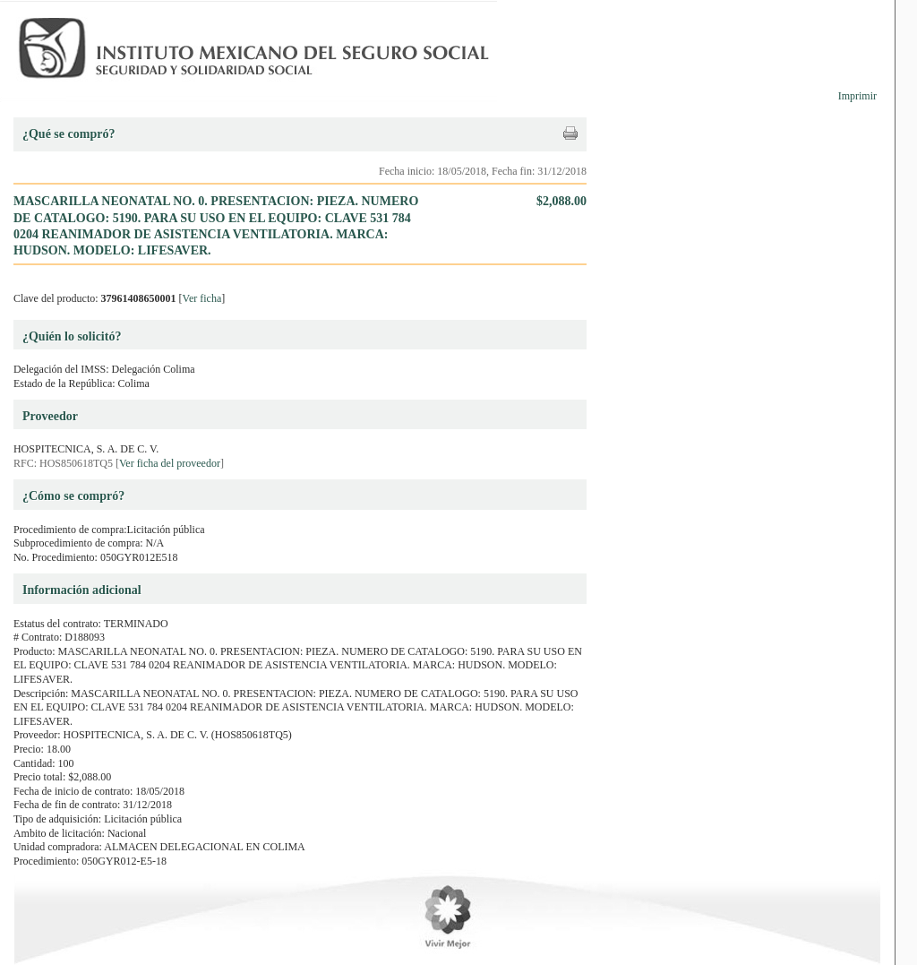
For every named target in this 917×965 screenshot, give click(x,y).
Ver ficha (202, 298)
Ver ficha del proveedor (169, 463)
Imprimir (857, 96)
